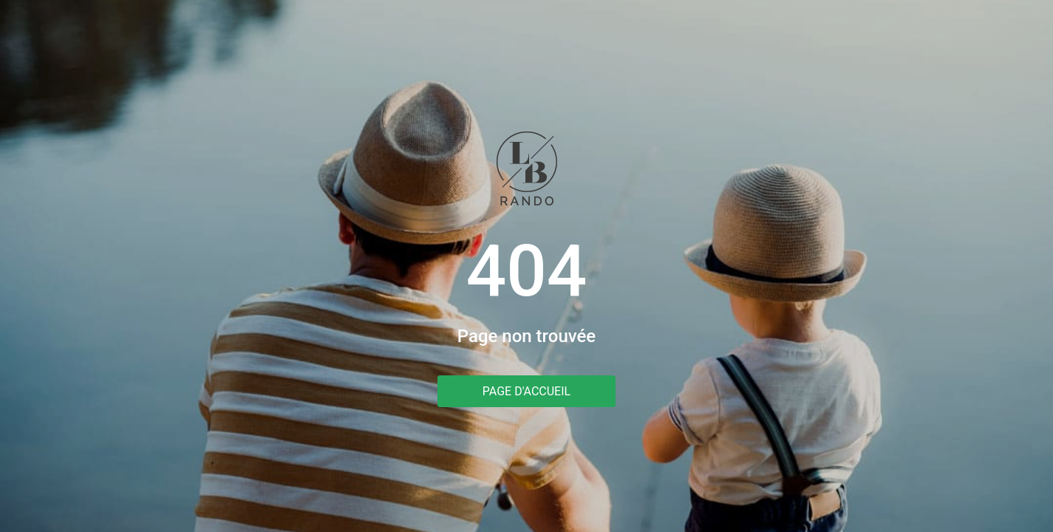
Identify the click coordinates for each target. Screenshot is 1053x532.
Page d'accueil (526, 391)
